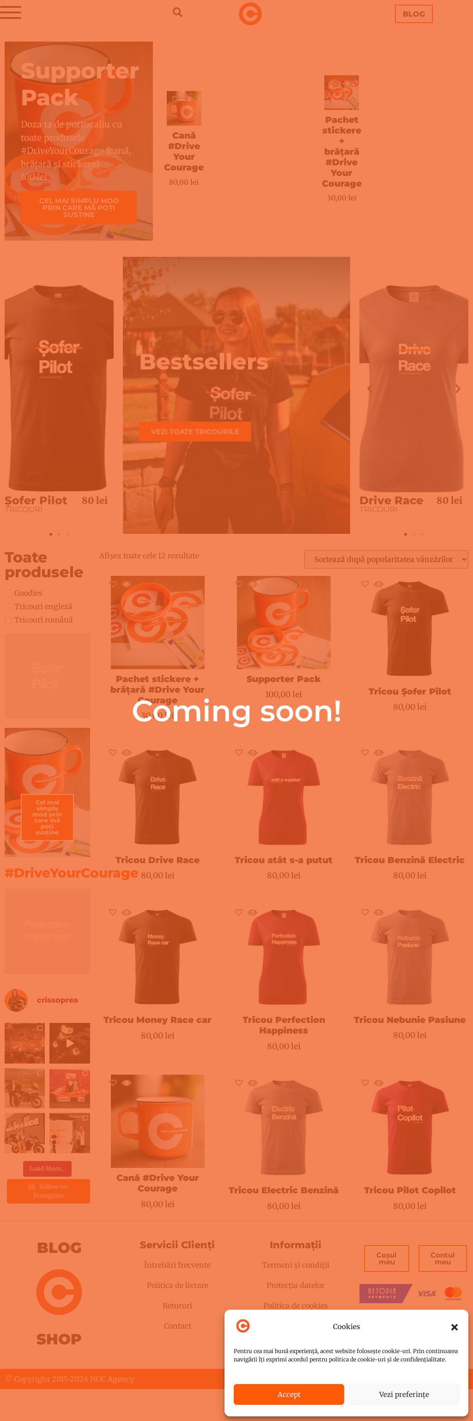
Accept (289, 1394)
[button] (454, 1327)
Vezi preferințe (404, 1394)
